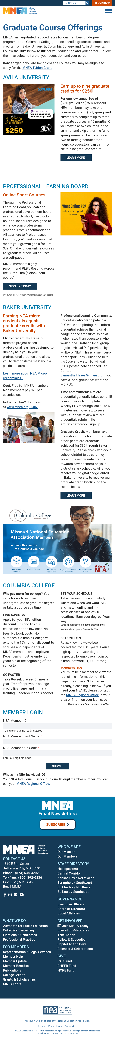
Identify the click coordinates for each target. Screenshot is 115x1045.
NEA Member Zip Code (20, 748)
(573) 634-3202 (27, 873)
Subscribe (55, 824)
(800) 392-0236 (30, 877)
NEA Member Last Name (21, 736)
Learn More (76, 157)
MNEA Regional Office (82, 695)
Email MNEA (12, 887)
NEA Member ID (15, 720)
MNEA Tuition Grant (37, 68)
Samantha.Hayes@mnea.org (81, 375)
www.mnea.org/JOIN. (22, 407)
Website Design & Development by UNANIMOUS (59, 1033)
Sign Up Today (20, 286)
